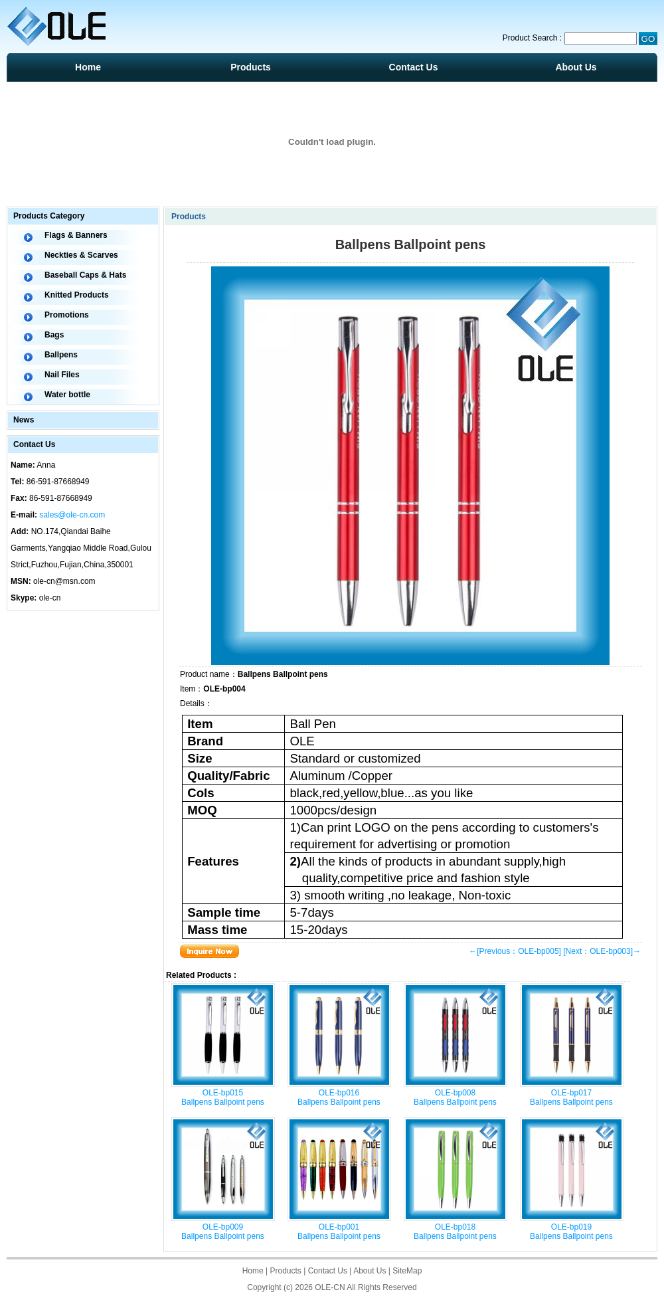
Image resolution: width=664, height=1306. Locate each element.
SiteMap (407, 1270)
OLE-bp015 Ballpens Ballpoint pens (222, 1097)
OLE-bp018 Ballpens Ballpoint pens (455, 1231)
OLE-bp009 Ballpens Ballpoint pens (222, 1231)
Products (250, 67)
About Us (575, 67)
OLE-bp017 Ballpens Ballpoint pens (571, 1097)
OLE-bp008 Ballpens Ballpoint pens (455, 1097)
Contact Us (413, 67)
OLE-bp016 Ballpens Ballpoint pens (338, 1097)
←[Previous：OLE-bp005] (515, 951)
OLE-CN (330, 1287)
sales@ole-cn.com (72, 514)
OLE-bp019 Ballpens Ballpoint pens (571, 1231)
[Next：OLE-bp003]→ (602, 951)
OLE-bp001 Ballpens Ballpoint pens (338, 1231)
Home (88, 67)
